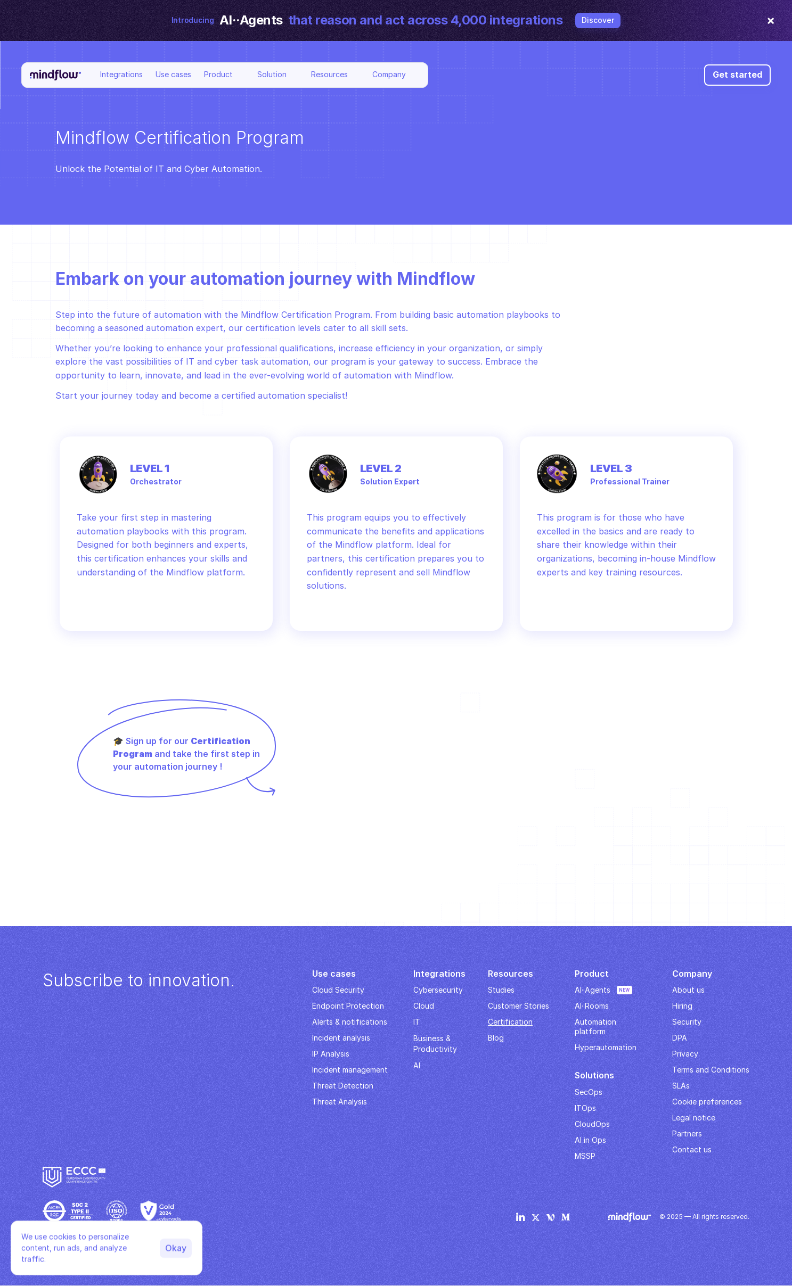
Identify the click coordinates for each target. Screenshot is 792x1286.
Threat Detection (342, 1085)
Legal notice (693, 1117)
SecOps (588, 1092)
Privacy (685, 1053)
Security (686, 1021)
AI (416, 1065)
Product (218, 74)
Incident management (350, 1069)
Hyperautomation (605, 1047)
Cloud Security (338, 989)
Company (389, 74)
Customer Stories (518, 1005)
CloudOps (592, 1123)
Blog (496, 1037)
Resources (329, 74)
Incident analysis (341, 1037)
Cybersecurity (438, 989)
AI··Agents (592, 989)
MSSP (585, 1155)
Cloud (423, 1005)
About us (688, 989)
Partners (687, 1133)
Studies (501, 989)
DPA (679, 1037)
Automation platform (596, 1026)
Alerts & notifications (349, 1021)
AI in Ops (590, 1139)
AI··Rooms (592, 1005)
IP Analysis (330, 1053)
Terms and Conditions (710, 1069)
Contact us (692, 1149)
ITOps (585, 1107)
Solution (272, 74)
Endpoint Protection (348, 1005)
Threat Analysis (339, 1101)
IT (416, 1021)
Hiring (682, 1005)
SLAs (681, 1085)
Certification (510, 1021)
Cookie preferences (707, 1101)
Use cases (173, 74)
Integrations (121, 74)
